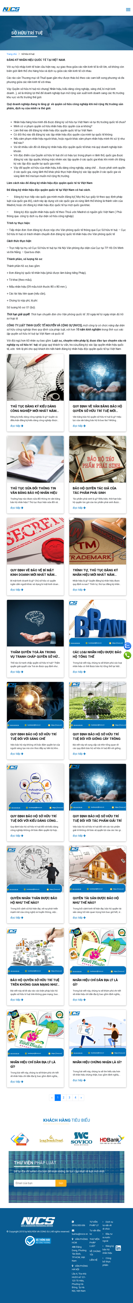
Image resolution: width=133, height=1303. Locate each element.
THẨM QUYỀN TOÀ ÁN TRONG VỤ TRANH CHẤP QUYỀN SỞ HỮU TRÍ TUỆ (35, 656)
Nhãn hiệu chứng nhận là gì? (97, 1062)
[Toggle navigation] (128, 10)
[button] (120, 1139)
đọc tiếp (16, 425)
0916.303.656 (78, 1225)
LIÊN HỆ (93, 1260)
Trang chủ (12, 54)
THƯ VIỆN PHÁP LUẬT (94, 1242)
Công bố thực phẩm (107, 1261)
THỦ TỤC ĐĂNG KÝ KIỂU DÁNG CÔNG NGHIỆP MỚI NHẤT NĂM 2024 (33, 410)
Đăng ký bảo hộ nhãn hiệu (108, 1249)
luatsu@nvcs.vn (80, 1234)
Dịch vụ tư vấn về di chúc (108, 1225)
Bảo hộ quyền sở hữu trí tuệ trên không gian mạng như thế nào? (34, 984)
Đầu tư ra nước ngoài (107, 1237)
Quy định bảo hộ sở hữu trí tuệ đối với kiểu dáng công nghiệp (33, 820)
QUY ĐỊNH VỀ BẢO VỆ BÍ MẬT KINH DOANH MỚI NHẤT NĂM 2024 (32, 574)
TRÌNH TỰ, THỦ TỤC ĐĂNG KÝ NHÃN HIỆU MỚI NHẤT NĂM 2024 (95, 574)
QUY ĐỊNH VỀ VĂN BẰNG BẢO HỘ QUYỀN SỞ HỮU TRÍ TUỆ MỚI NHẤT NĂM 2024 (97, 410)
